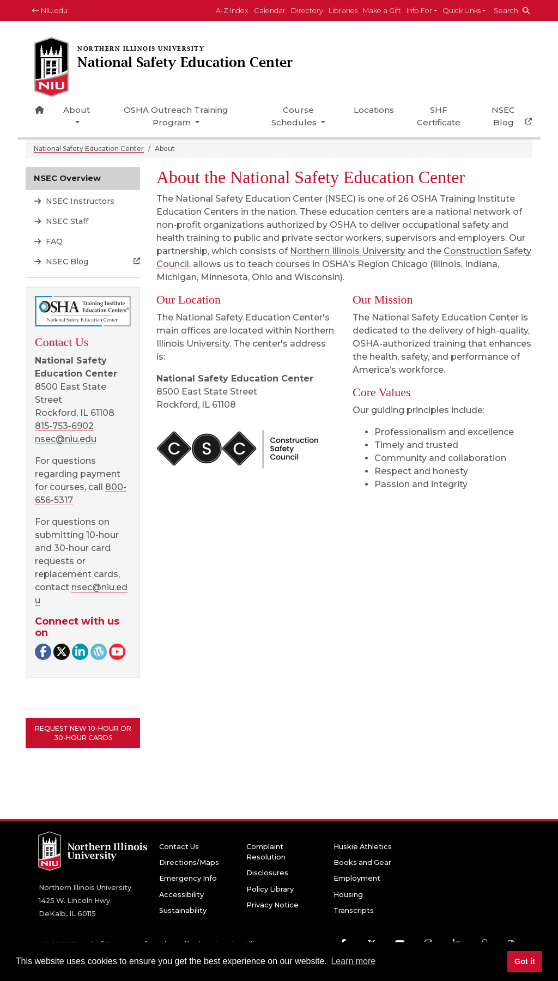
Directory (307, 11)
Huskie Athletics (362, 847)
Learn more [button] (353, 961)
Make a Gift (382, 11)
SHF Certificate (438, 116)
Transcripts (353, 910)
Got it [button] (524, 961)
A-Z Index (232, 11)
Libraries (343, 11)
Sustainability (183, 910)
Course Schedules (295, 116)
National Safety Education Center (89, 148)
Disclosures (267, 873)
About (76, 110)
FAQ (53, 241)
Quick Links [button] (461, 11)
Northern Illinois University (347, 251)
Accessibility (181, 895)
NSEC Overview (67, 178)
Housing (348, 895)
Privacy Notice (272, 905)
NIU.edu (50, 11)
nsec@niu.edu (65, 439)
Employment (356, 878)
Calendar (270, 11)
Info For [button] (419, 11)
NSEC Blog (503, 116)
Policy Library (270, 889)
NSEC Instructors (79, 201)
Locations (374, 110)
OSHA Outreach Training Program (176, 116)
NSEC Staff (66, 221)
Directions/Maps (189, 862)
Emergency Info (188, 878)
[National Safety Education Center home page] (170, 68)
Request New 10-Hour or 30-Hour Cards (83, 733)
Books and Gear (362, 862)
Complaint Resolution (266, 852)
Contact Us (179, 847)
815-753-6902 (64, 426)
